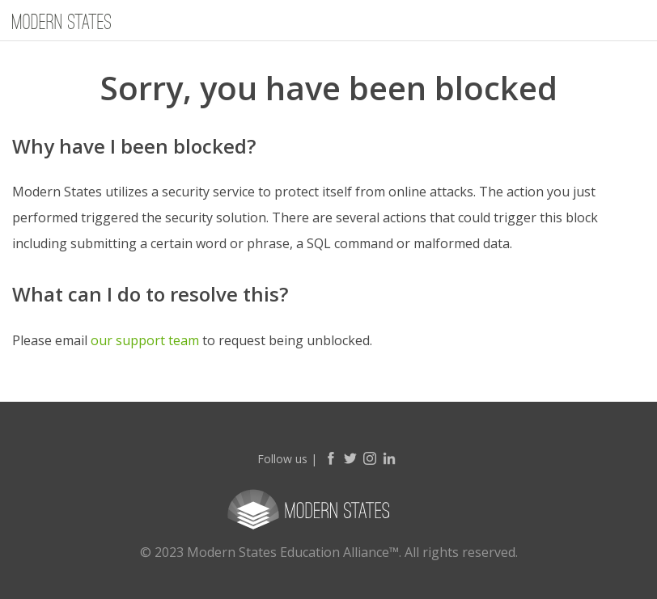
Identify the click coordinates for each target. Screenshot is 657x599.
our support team (145, 340)
